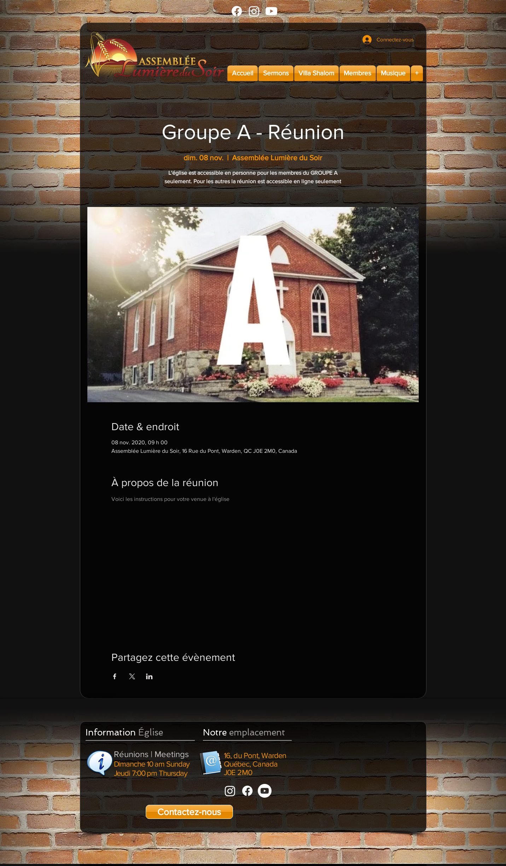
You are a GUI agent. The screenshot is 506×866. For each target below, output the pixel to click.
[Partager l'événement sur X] (132, 676)
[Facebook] (237, 11)
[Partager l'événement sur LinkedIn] (149, 676)
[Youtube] (271, 11)
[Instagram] (254, 11)
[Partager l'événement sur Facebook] (114, 676)
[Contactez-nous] (189, 812)
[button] (276, 73)
